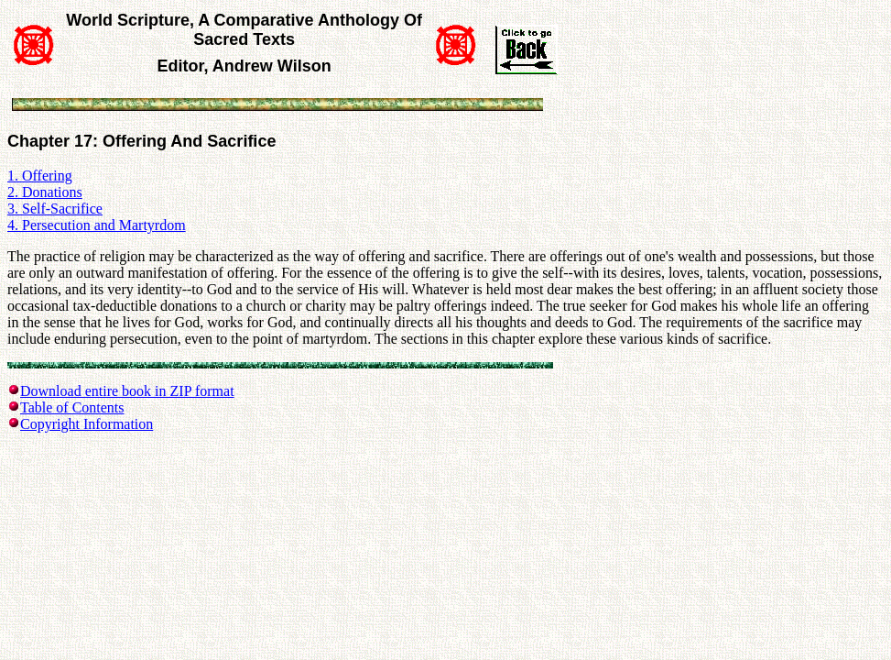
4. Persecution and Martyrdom (96, 225)
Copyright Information (86, 424)
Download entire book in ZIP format (127, 391)
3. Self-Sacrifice (55, 208)
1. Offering (39, 175)
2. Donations (44, 192)
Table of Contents (72, 407)
